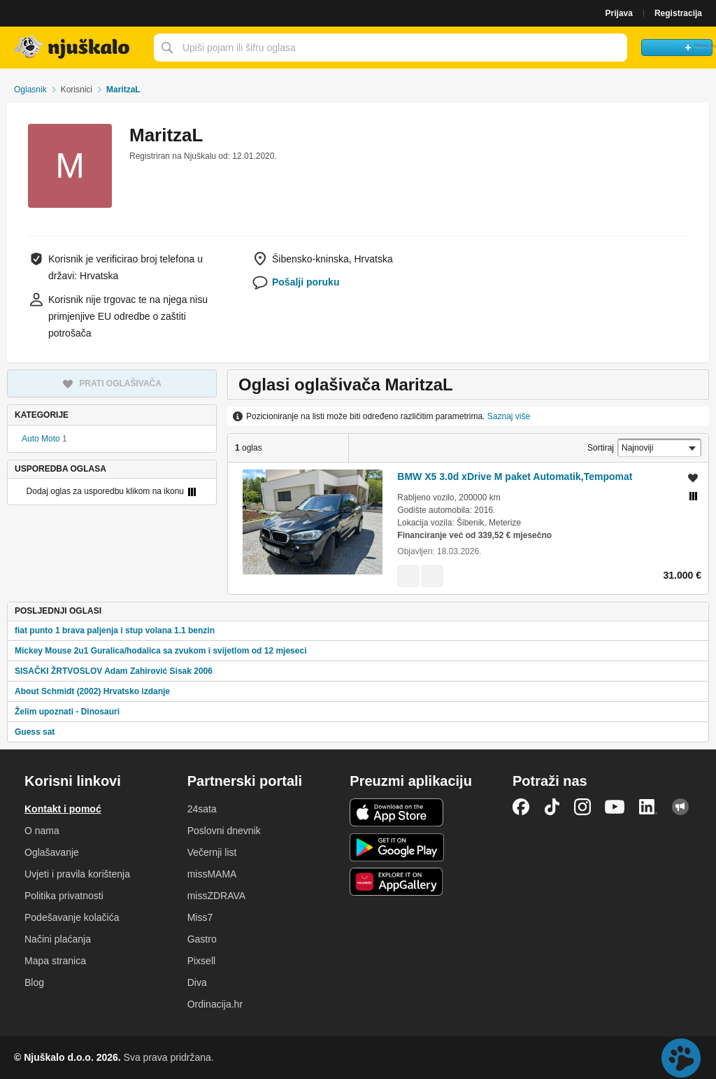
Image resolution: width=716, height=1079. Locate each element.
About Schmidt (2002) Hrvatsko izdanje (92, 691)
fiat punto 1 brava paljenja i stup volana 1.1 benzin (115, 630)
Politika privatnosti (63, 895)
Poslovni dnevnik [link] (224, 830)
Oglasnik (30, 89)
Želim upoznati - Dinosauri (67, 712)
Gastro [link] (202, 939)
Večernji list (212, 852)
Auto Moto (41, 439)
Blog (34, 982)
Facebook (521, 806)
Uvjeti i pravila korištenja (77, 874)
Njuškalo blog (680, 806)
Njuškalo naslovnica (73, 47)
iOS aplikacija (397, 812)
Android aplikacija (397, 847)
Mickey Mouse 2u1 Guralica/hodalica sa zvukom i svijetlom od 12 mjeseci (161, 651)
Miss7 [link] (200, 917)
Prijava (619, 13)
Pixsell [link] (201, 960)
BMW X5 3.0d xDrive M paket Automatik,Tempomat (514, 476)
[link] (408, 576)
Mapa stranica (55, 960)
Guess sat (35, 732)
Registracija (678, 13)
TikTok (551, 806)
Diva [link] (197, 982)
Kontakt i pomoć (62, 808)
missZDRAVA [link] (216, 895)
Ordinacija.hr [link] (215, 1004)
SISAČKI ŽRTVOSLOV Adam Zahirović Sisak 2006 (114, 671)
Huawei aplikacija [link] (397, 882)
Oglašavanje (51, 852)
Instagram (582, 806)
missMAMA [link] (212, 874)
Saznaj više (508, 416)
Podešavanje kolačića (71, 917)
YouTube (614, 806)
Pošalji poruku (305, 282)
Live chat (681, 1058)
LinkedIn (648, 806)
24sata (202, 808)
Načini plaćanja (57, 939)
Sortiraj (600, 448)
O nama (41, 830)
